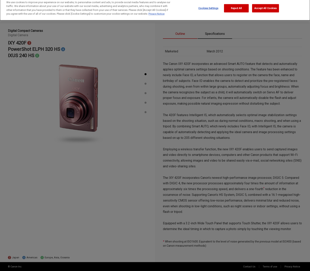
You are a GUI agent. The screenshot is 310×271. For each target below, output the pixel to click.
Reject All (236, 6)
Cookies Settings (208, 6)
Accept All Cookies (265, 6)
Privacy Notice (156, 12)
